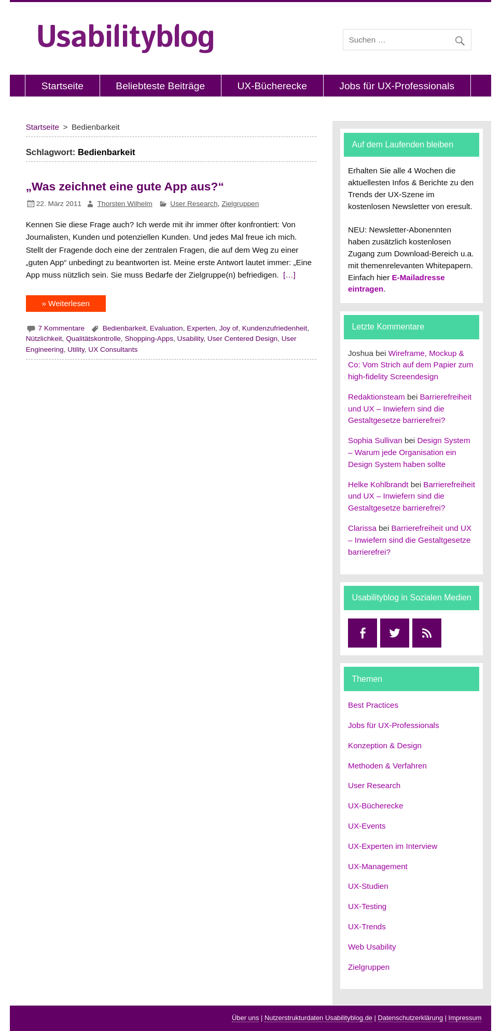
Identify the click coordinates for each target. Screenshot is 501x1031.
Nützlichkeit (44, 338)
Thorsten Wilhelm (125, 204)
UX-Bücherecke (272, 85)
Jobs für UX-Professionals (396, 85)
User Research (193, 204)
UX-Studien (368, 886)
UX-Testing (367, 906)
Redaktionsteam (376, 396)
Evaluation (166, 328)
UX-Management (378, 866)
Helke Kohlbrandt (378, 484)
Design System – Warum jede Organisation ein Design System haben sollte (409, 452)
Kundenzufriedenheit (274, 328)
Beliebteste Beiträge (160, 85)
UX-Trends (367, 926)
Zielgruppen (240, 204)
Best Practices (373, 704)
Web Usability (372, 946)
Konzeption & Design (385, 745)
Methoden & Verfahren (387, 765)
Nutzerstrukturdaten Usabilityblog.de (318, 1018)
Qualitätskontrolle (93, 338)
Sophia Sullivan (375, 440)
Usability (190, 338)
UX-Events (367, 825)
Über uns (245, 1018)
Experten (201, 328)
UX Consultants (112, 349)
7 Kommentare (61, 328)
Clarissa (362, 528)
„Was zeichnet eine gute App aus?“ (125, 186)
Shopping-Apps (148, 338)
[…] (288, 274)
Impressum (465, 1018)
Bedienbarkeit (124, 328)
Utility (75, 349)
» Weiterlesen (65, 303)
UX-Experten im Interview (392, 846)
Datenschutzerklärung (410, 1018)
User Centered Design (242, 338)
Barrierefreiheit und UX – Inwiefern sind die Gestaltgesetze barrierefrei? (409, 408)
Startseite (62, 85)
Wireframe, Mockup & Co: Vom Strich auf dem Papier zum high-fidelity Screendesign (410, 365)
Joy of (228, 328)
